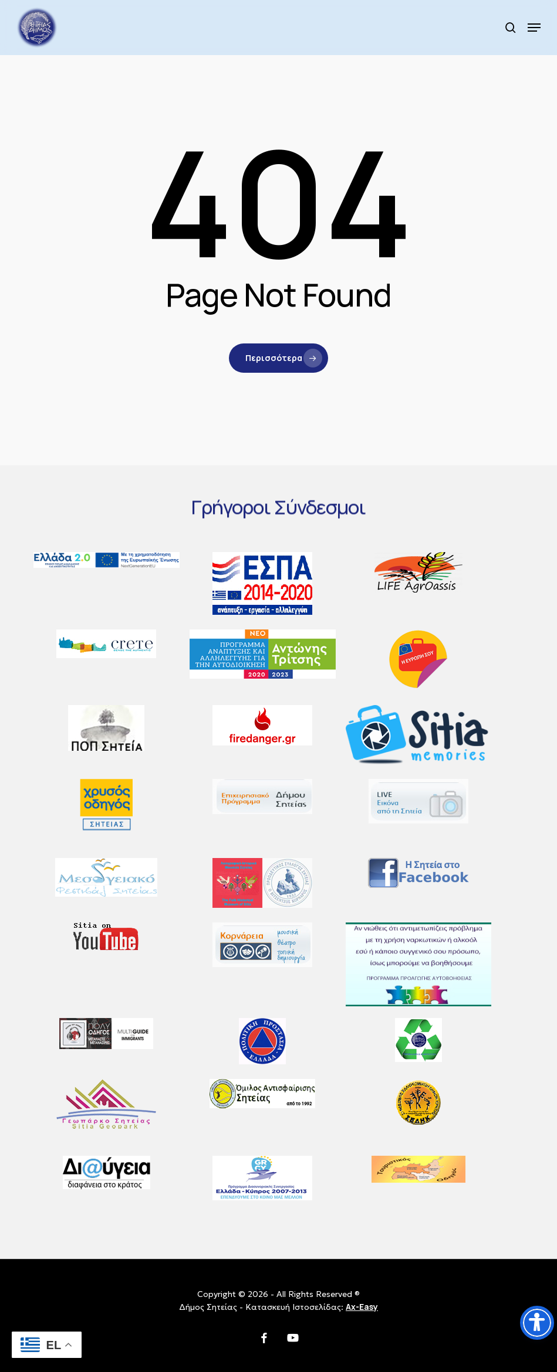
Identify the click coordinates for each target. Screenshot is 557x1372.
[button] (534, 27)
